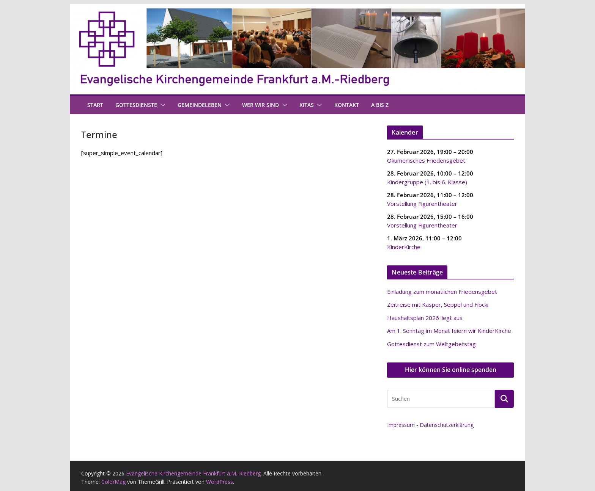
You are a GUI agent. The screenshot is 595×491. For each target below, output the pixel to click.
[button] (161, 105)
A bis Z (380, 104)
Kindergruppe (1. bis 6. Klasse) (427, 181)
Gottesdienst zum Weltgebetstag (431, 344)
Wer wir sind (260, 104)
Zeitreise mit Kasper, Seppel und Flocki (437, 304)
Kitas (306, 104)
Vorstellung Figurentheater (422, 203)
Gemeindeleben (200, 104)
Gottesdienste (136, 104)
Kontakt (346, 104)
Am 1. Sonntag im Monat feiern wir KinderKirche (449, 330)
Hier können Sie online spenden (450, 370)
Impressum (401, 424)
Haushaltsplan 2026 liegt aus (425, 318)
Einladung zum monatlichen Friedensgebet (442, 291)
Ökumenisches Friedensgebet (426, 160)
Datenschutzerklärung (447, 424)
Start (95, 104)
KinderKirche (403, 246)
